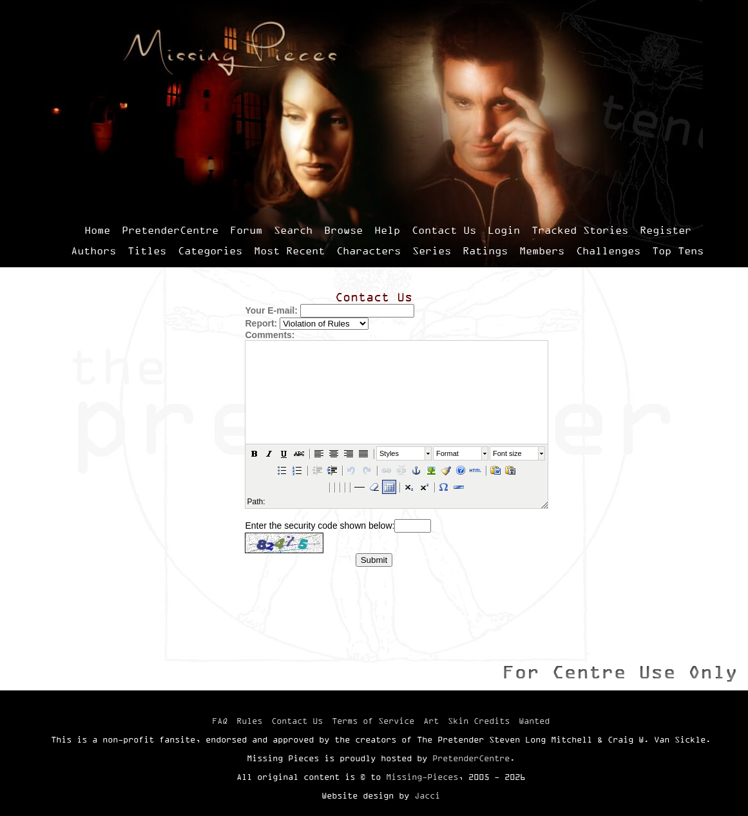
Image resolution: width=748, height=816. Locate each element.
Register (665, 230)
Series (431, 250)
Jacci (427, 795)
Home (97, 230)
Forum (246, 230)
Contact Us (444, 230)
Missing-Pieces (422, 776)
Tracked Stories (580, 230)
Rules (249, 720)
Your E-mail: (271, 310)
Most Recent (289, 250)
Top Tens (678, 250)
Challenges (608, 250)
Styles (389, 453)
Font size (507, 453)
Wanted (534, 720)
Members (541, 250)
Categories (210, 250)
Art (431, 720)
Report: (261, 323)
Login (504, 230)
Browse (343, 230)
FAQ (219, 720)
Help (387, 230)
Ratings (485, 250)
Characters (368, 250)
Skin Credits (479, 720)
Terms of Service (373, 720)
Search (293, 230)
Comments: (269, 335)
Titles (147, 250)
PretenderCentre (170, 230)
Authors (93, 250)
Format (447, 453)
